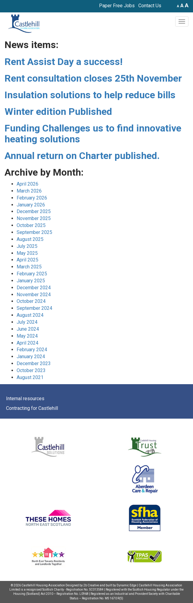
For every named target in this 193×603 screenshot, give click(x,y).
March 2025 (29, 267)
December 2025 (34, 211)
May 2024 (27, 336)
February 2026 (32, 198)
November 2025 (34, 218)
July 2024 (27, 322)
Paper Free (111, 5)
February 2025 (32, 274)
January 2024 (31, 356)
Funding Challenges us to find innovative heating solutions (93, 133)
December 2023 (34, 363)
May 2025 (27, 253)
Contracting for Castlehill (32, 408)
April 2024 (27, 343)
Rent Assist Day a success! (64, 61)
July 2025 (27, 246)
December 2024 (34, 287)
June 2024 (28, 329)
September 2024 (34, 308)
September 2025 (34, 232)
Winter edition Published (58, 111)
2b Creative (91, 585)
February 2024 (32, 349)
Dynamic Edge (127, 585)
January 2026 (31, 205)
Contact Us (149, 5)
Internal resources (25, 398)
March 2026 (29, 191)
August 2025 (30, 239)
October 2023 (31, 370)
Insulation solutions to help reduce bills (90, 95)
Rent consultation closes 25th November (93, 78)
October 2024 (31, 301)
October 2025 (31, 225)
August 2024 (30, 315)
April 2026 (27, 184)
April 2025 (27, 260)
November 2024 (34, 294)
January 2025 (31, 281)
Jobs (129, 5)
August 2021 (30, 377)
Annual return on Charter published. (82, 155)
